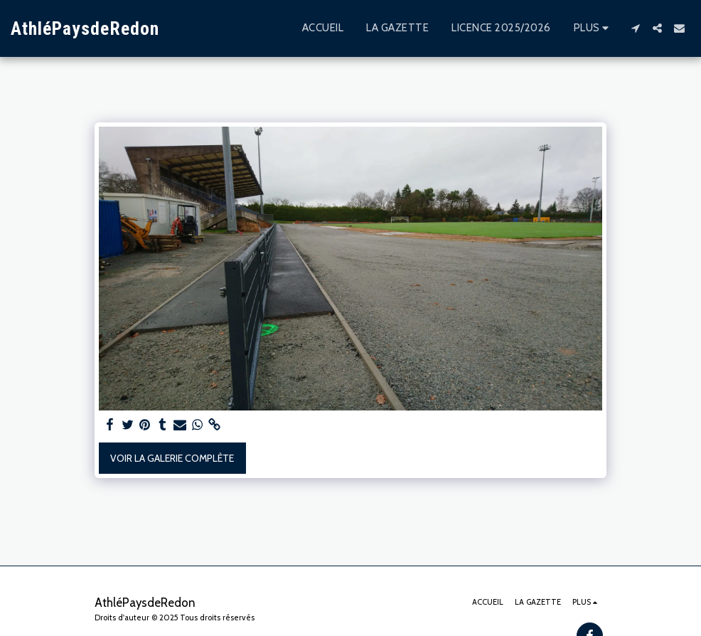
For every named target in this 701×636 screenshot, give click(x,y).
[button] (635, 28)
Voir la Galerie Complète (172, 458)
